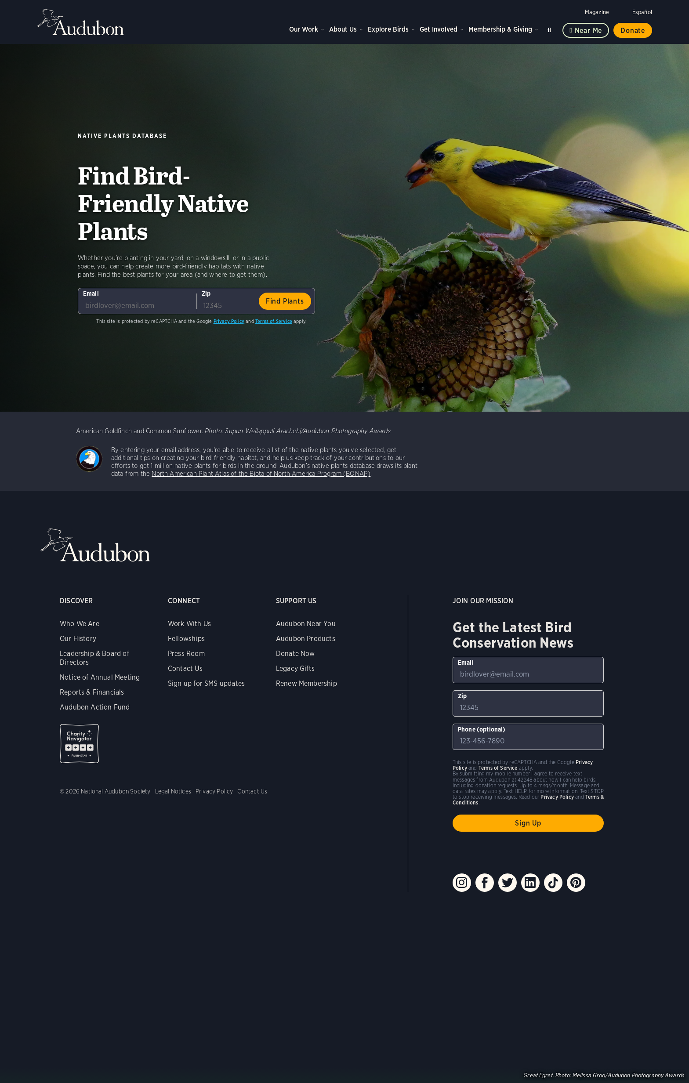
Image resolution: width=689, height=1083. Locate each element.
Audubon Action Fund (95, 707)
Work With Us (189, 623)
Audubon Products (305, 638)
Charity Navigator (79, 743)
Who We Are (79, 623)
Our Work (303, 29)
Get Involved (438, 29)
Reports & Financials (92, 692)
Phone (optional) (482, 729)
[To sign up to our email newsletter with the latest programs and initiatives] (137, 301)
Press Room (186, 653)
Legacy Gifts (295, 668)
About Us (343, 29)
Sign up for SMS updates (206, 683)
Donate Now (295, 653)
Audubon (81, 22)
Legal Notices (173, 791)
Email (91, 293)
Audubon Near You (306, 623)
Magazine (597, 12)
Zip (206, 293)
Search (550, 28)
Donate (632, 30)
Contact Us (185, 668)
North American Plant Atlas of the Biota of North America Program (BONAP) (261, 474)
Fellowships (186, 638)
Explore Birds (388, 29)
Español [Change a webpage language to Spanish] (642, 12)
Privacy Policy (229, 321)
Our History (78, 638)
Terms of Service (273, 321)
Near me (588, 30)
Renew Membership (306, 683)
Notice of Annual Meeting (100, 677)
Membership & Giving (500, 29)
